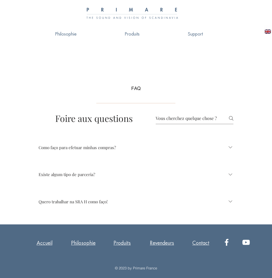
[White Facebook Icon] (226, 242)
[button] (195, 34)
